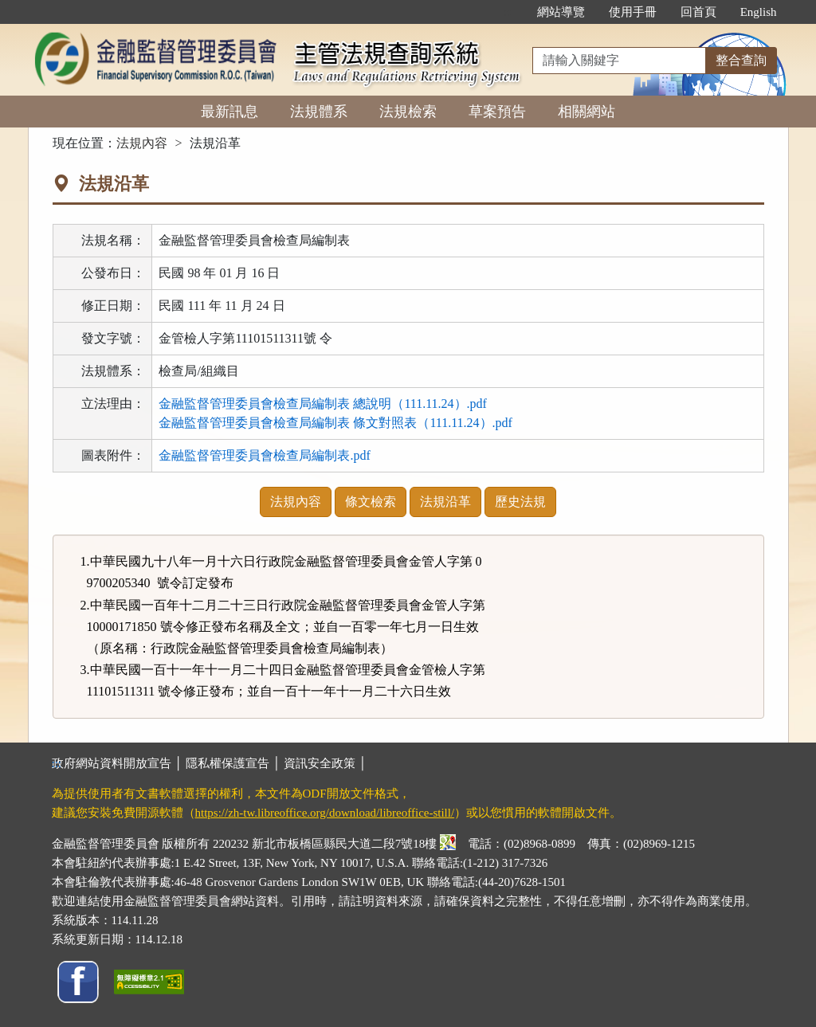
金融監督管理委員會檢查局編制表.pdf (264, 455)
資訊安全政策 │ (325, 763)
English (758, 12)
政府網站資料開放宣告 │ (119, 763)
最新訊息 (229, 112)
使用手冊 (633, 12)
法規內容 (141, 143)
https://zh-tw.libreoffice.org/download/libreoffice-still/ (325, 812)
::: (508, 12)
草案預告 (497, 112)
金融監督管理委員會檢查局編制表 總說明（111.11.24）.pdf (323, 403)
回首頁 (698, 12)
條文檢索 (370, 501)
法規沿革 (445, 501)
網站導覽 (561, 12)
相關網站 (586, 112)
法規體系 (318, 112)
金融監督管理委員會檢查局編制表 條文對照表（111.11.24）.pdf (335, 422)
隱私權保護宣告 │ (235, 763)
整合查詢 (741, 60)
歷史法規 (520, 501)
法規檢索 (408, 112)
